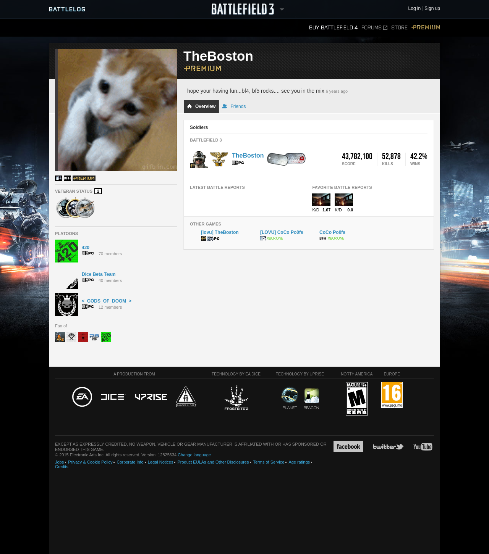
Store (399, 27)
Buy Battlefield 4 (333, 27)
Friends (234, 106)
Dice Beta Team (98, 274)
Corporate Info (130, 462)
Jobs (59, 462)
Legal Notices (160, 462)
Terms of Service (268, 462)
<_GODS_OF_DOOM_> (106, 301)
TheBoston (248, 155)
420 (85, 247)
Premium (425, 28)
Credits (61, 466)
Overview (201, 106)
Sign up (432, 8)
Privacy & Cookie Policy (90, 462)
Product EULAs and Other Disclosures (213, 462)
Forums (374, 27)
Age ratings (299, 462)
